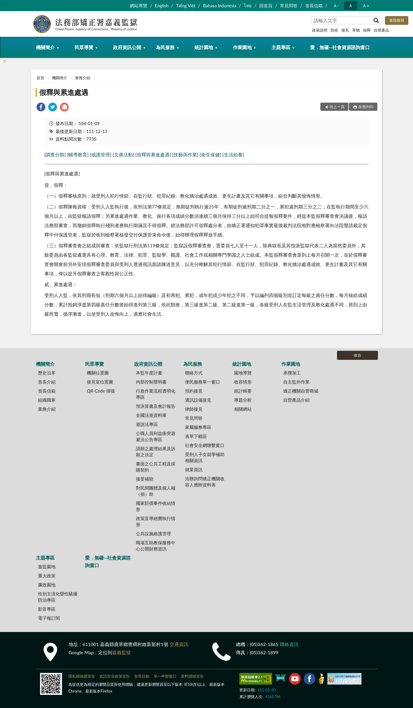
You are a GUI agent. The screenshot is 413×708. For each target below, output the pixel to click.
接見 (345, 30)
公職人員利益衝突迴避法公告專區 (155, 436)
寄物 (356, 30)
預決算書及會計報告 (155, 406)
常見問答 (289, 5)
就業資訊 (194, 469)
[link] (41, 108)
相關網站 (243, 409)
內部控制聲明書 (151, 381)
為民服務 (165, 47)
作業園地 (242, 47)
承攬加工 (292, 372)
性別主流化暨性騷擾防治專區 (57, 596)
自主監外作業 (296, 381)
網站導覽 (138, 5)
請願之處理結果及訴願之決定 (155, 451)
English (162, 5)
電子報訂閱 (49, 618)
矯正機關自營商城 (300, 390)
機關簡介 (45, 47)
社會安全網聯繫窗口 (204, 445)
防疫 (334, 30)
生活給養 (233, 154)
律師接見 (194, 409)
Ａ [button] (350, 5)
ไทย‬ (248, 5)
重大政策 (47, 575)
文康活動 (123, 154)
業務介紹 (82, 77)
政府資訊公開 (127, 47)
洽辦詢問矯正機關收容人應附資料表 (204, 481)
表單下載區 (196, 436)
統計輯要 (243, 390)
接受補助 (144, 478)
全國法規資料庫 (151, 415)
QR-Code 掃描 (101, 390)
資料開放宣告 (192, 676)
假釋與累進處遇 (63, 92)
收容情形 (243, 381)
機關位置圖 (98, 372)
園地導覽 (243, 372)
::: (4, 4)
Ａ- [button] (336, 5)
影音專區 (47, 609)
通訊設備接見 (198, 400)
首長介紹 (47, 381)
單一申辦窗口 (165, 676)
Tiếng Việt (186, 5)
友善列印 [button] (366, 106)
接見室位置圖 (100, 381)
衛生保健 (210, 154)
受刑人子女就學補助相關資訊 (204, 457)
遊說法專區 (147, 424)
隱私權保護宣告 (81, 676)
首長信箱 (314, 5)
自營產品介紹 (296, 400)
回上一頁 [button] (337, 106)
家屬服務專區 (198, 427)
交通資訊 (179, 644)
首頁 (40, 77)
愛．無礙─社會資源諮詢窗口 (340, 47)
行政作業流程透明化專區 (155, 394)
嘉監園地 (47, 566)
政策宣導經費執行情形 (155, 521)
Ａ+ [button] (365, 5)
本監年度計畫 (149, 372)
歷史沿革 (47, 372)
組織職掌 (47, 400)
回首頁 (265, 5)
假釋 (367, 30)
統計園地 (203, 47)
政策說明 (319, 30)
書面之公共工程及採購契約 (155, 466)
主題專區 (281, 47)
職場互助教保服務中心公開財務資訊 (155, 545)
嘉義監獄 (121, 652)
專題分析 (243, 400)
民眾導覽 (84, 47)
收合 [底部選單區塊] (357, 355)
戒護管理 (100, 154)
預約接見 (194, 390)
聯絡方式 (194, 372)
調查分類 (55, 154)
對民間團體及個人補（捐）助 (155, 491)
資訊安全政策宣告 (114, 676)
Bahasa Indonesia (219, 5)
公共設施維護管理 (153, 533)
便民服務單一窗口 (202, 381)
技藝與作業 (185, 154)
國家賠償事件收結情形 (155, 506)
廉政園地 (47, 584)
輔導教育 (77, 154)
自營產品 (381, 30)
